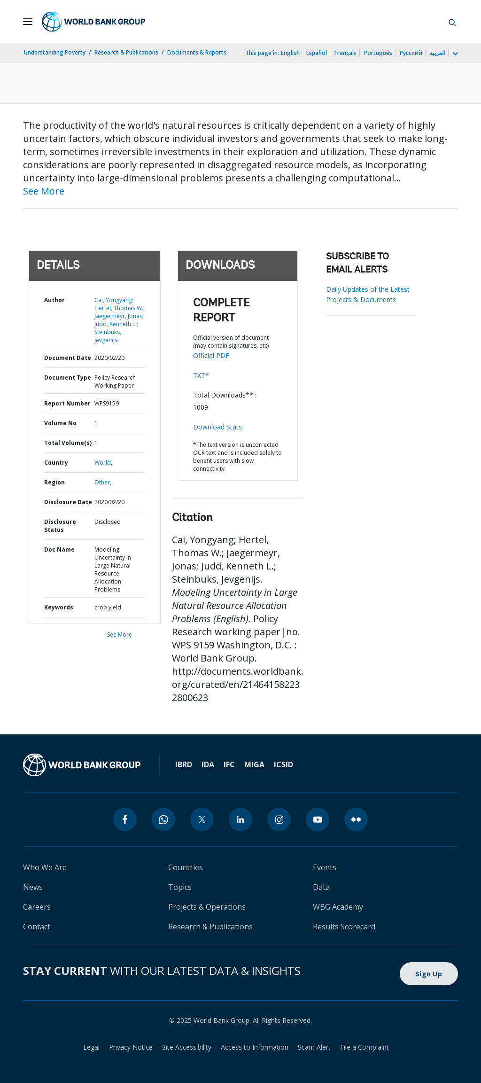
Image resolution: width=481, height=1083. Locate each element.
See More (43, 191)
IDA (208, 764)
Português (378, 53)
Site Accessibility (186, 1047)
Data (321, 887)
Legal (91, 1047)
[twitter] (202, 819)
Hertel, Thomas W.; (119, 308)
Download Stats (217, 426)
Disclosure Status (60, 526)
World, (103, 463)
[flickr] (356, 819)
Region (54, 482)
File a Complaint (364, 1047)
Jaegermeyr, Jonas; (119, 316)
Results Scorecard (344, 926)
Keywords (58, 607)
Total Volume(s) (68, 443)
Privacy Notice (131, 1047)
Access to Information (254, 1047)
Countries (185, 867)
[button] (452, 21)
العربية (437, 53)
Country (56, 463)
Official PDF (211, 355)
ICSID (283, 764)
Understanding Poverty (54, 52)
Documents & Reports (196, 52)
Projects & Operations (207, 907)
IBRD (183, 764)
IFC (229, 764)
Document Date (67, 358)
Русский (411, 53)
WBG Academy (338, 907)
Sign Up (429, 973)
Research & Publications (126, 52)
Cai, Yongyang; (113, 300)
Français (345, 53)
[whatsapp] (163, 819)
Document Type (67, 378)
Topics (180, 887)
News (33, 887)
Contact (36, 926)
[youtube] (317, 819)
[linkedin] (240, 819)
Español (316, 53)
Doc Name (59, 549)
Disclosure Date (68, 502)
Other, (102, 482)
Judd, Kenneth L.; (116, 324)
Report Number (67, 403)
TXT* (201, 375)
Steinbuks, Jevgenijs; (107, 336)
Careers (37, 907)
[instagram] (279, 819)
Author (54, 300)
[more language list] (454, 54)
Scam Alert (314, 1047)
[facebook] (125, 819)
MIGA (254, 764)
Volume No (60, 423)
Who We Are (45, 867)
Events (324, 867)
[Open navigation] (27, 21)
